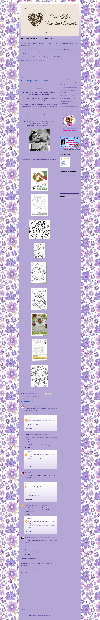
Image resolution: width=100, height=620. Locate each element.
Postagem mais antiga (50, 609)
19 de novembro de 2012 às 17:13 (41, 473)
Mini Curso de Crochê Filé (67, 98)
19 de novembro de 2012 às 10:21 (36, 406)
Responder (28, 413)
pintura (34, 396)
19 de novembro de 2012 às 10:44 (39, 434)
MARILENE (28, 473)
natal (30, 396)
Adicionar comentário (28, 558)
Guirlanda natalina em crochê (68, 87)
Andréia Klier (32, 420)
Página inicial (39, 609)
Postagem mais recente (28, 609)
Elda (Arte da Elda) (30, 537)
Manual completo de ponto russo (69, 80)
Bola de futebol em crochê (67, 95)
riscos (38, 396)
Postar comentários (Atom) (42, 615)
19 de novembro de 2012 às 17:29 (37, 505)
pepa (26, 406)
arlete (26, 505)
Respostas (29, 417)
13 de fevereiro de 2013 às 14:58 (45, 537)
